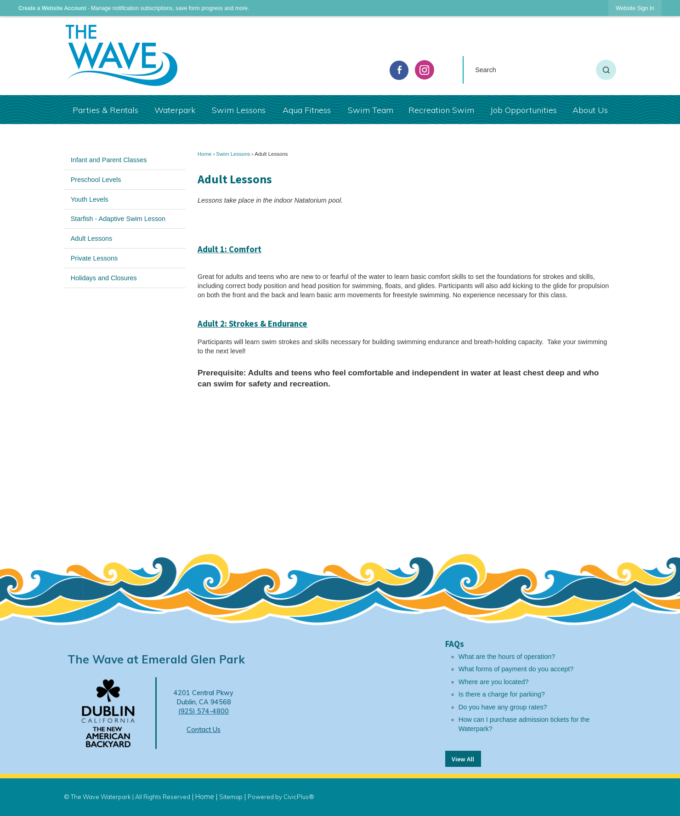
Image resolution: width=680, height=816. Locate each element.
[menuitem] (105, 109)
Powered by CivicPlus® (281, 796)
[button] (606, 70)
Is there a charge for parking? (502, 694)
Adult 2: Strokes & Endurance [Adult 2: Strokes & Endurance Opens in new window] (252, 323)
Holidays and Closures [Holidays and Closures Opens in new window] (104, 278)
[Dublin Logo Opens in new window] (108, 712)
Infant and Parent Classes (109, 160)
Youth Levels (89, 199)
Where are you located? (494, 682)
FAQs (454, 644)
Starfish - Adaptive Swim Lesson (118, 218)
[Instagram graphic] (424, 69)
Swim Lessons (233, 154)
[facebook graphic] (399, 70)
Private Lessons (94, 258)
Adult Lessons (91, 238)
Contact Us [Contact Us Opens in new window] (204, 729)
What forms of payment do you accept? (516, 669)
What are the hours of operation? (507, 656)
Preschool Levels (96, 179)
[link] (635, 8)
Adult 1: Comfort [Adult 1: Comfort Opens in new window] (229, 249)
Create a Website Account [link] (52, 8)
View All (463, 759)
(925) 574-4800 (203, 711)
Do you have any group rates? (503, 707)
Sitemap (231, 796)
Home (205, 154)
